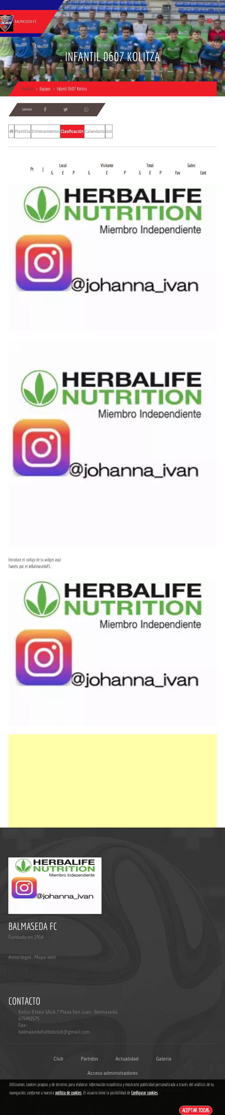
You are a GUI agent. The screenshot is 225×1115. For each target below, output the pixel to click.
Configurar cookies (144, 1092)
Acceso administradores (113, 1073)
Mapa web (45, 957)
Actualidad (126, 1058)
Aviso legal (19, 957)
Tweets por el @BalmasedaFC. (29, 566)
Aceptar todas (196, 1110)
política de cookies (68, 1092)
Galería (163, 1058)
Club (58, 1058)
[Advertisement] (112, 781)
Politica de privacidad (23, 983)
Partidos (89, 1058)
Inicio (27, 88)
